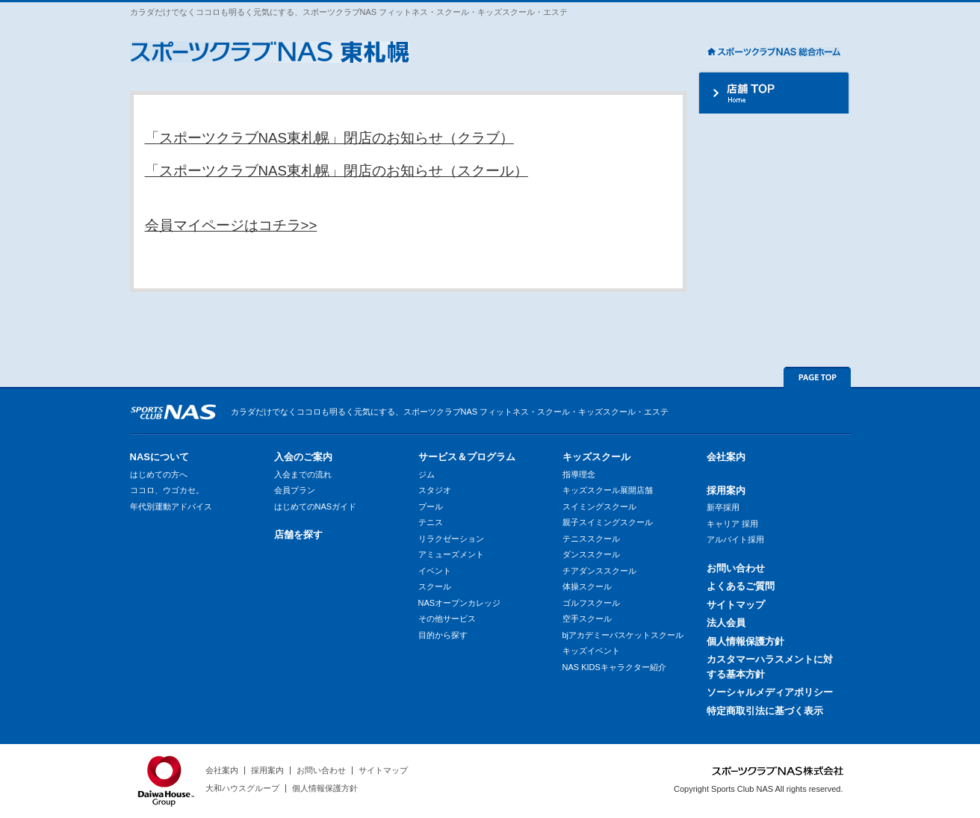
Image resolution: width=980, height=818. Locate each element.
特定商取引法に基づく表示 (765, 710)
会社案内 (726, 456)
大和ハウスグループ (242, 788)
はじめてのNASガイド (315, 506)
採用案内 (726, 490)
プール (430, 506)
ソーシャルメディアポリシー (770, 692)
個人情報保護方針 (745, 641)
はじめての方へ (158, 474)
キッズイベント (591, 650)
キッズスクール (596, 456)
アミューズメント (451, 554)
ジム (426, 474)
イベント (434, 570)
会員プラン (294, 490)
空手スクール (587, 618)
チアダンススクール (599, 570)
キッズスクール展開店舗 (607, 490)
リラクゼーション (451, 538)
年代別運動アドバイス (171, 506)
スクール (434, 586)
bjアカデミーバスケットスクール (623, 634)
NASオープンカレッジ (459, 602)
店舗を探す (298, 534)
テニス (430, 522)
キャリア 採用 (732, 523)
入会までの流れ (303, 474)
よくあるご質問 (741, 586)
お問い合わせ (736, 568)
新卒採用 (723, 507)
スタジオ (434, 490)
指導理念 (578, 474)
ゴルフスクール (591, 602)
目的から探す (443, 634)
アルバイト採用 (735, 539)
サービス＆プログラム (466, 456)
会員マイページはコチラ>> (231, 225)
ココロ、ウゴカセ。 (167, 490)
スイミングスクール (599, 506)
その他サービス (447, 618)
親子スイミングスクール (607, 522)
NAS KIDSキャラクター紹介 (614, 667)
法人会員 (726, 622)
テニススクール (591, 538)
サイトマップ (736, 604)
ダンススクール (591, 554)
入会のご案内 (303, 456)
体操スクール (587, 586)
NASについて (159, 456)
